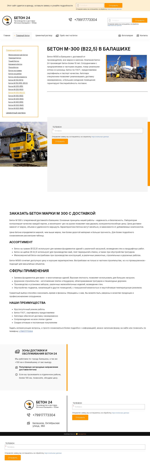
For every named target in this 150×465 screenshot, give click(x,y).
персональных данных (114, 9)
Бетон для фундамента (17, 77)
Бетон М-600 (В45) (16, 108)
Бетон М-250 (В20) (15, 89)
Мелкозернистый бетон (18, 55)
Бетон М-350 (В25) (15, 96)
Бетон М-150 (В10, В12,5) (18, 83)
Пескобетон (13, 67)
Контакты (144, 35)
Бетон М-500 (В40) (16, 105)
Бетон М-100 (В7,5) (15, 80)
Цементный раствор (43, 35)
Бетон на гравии (15, 71)
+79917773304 (85, 20)
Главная (7, 35)
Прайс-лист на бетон (68, 35)
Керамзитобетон (15, 64)
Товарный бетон (23, 35)
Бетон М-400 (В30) (16, 99)
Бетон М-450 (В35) (15, 102)
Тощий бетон (13, 61)
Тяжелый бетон (14, 58)
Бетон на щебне (15, 74)
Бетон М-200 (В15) (15, 86)
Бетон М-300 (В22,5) (16, 93)
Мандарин (81, 434)
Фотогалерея (127, 35)
